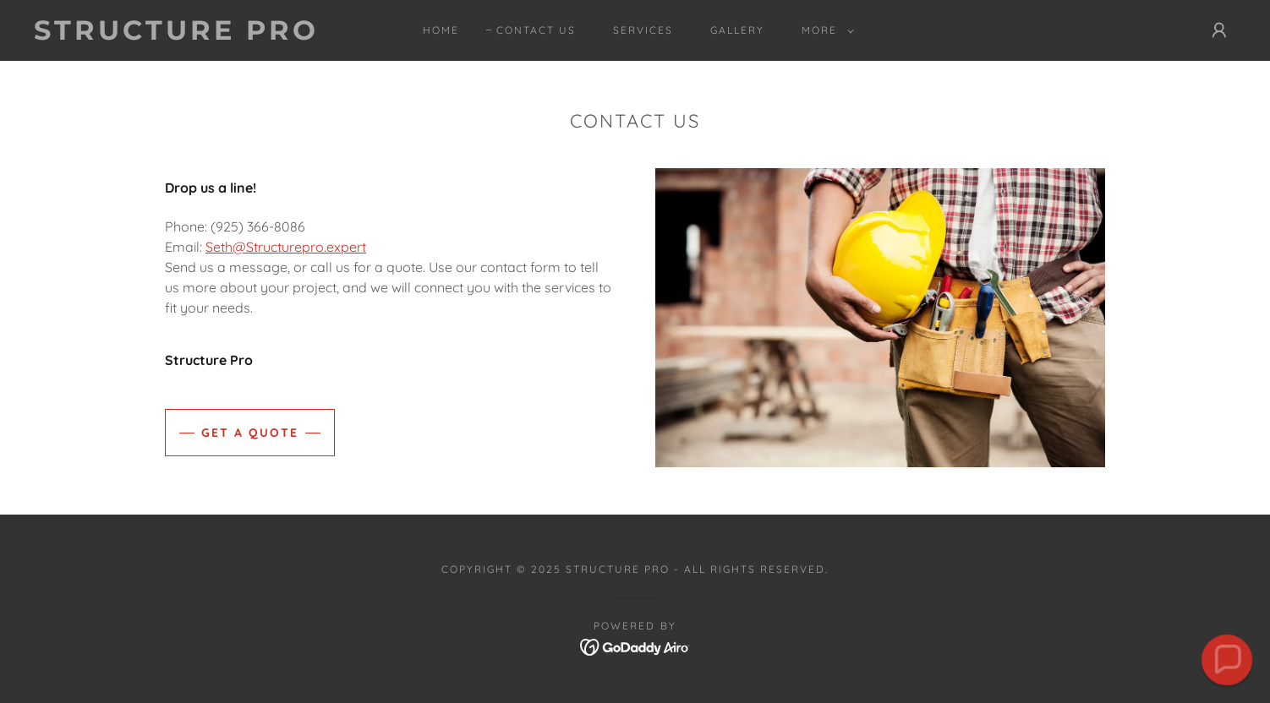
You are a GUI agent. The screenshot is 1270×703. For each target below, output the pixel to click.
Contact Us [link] (536, 30)
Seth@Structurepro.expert (285, 246)
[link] (201, 34)
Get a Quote (249, 432)
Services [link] (643, 30)
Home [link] (441, 30)
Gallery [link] (737, 30)
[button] (824, 30)
